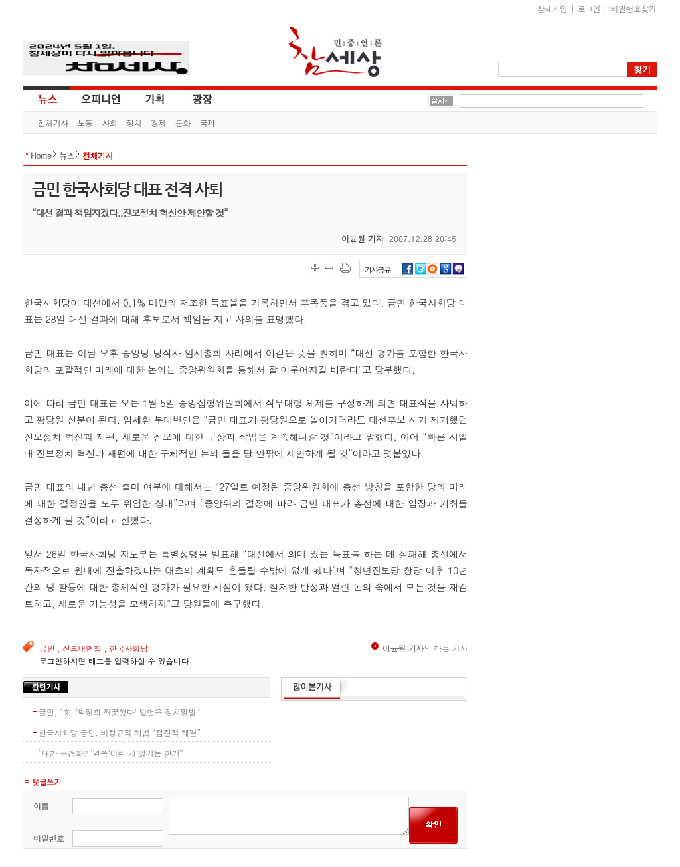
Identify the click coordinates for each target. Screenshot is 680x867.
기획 (155, 98)
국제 (207, 122)
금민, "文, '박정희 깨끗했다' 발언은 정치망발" (119, 711)
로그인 (589, 8)
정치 (133, 122)
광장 (193, 98)
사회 (109, 122)
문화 (183, 122)
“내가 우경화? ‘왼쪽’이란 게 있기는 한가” (111, 753)
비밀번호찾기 (633, 8)
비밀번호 (48, 838)
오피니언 (101, 98)
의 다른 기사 (419, 648)
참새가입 (552, 8)
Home (41, 155)
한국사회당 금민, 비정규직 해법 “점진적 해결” (120, 732)
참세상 (335, 52)
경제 (158, 122)
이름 (40, 805)
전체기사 (53, 122)
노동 (85, 122)
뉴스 (46, 98)
